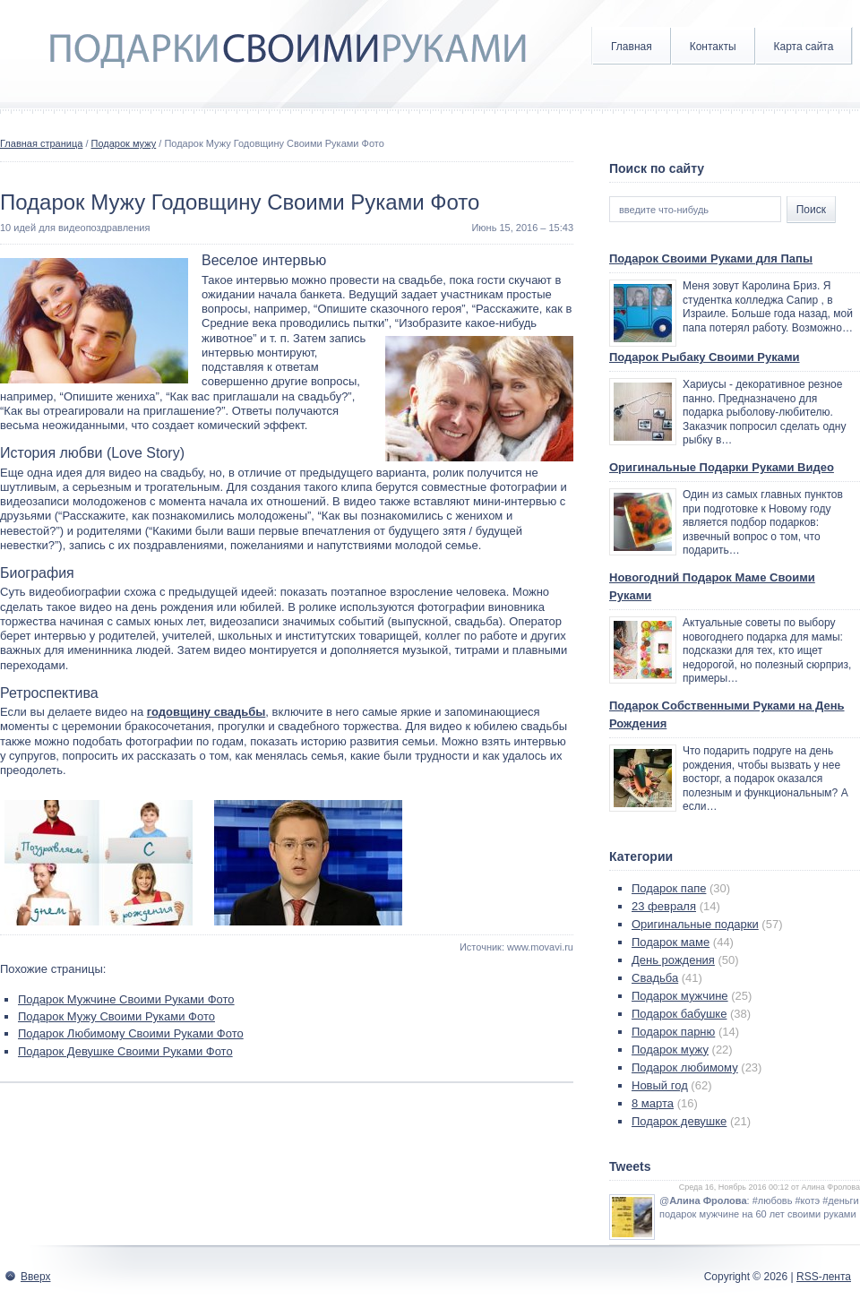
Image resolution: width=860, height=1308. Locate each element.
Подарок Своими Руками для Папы (711, 258)
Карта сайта (804, 46)
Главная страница (41, 143)
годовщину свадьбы (206, 712)
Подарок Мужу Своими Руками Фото (116, 1016)
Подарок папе (669, 888)
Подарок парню (673, 1031)
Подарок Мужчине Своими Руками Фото (126, 999)
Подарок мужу (124, 143)
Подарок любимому (685, 1067)
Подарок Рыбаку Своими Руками (704, 357)
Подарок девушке (679, 1121)
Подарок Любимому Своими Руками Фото (131, 1033)
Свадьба (655, 978)
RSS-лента (823, 1276)
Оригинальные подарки (695, 924)
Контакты (713, 46)
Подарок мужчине (680, 996)
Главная (631, 46)
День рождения (673, 960)
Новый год (660, 1085)
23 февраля (664, 906)
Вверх (35, 1276)
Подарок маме (671, 942)
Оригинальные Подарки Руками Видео (721, 467)
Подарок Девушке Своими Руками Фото (125, 1051)
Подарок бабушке (679, 1013)
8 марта (653, 1103)
